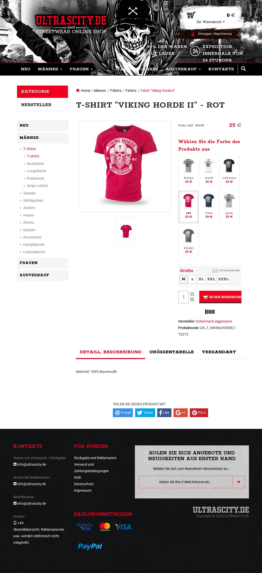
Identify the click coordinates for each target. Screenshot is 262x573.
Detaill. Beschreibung (110, 352)
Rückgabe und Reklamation (95, 458)
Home (85, 91)
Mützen (29, 230)
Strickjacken (33, 200)
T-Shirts (115, 91)
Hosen (28, 215)
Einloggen (205, 34)
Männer (100, 91)
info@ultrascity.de (32, 464)
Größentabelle (229, 270)
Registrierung (223, 34)
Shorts (28, 222)
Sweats (29, 193)
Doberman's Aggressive (214, 321)
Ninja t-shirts (37, 185)
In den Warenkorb (222, 297)
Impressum (83, 490)
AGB (77, 477)
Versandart (219, 352)
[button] (50, 69)
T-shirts (130, 91)
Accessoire (32, 237)
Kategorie (35, 91)
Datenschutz (84, 484)
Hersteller (36, 105)
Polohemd (35, 178)
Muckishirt (35, 163)
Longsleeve (36, 171)
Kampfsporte (34, 244)
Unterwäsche (34, 252)
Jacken (29, 207)
